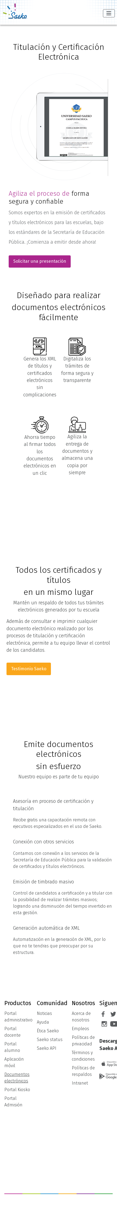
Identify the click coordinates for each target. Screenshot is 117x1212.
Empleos (80, 1028)
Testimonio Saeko (28, 668)
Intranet (80, 1083)
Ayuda (43, 1022)
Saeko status (50, 1039)
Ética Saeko (48, 1030)
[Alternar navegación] (109, 13)
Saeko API (46, 1048)
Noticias (44, 1013)
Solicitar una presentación (39, 261)
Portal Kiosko (17, 1089)
